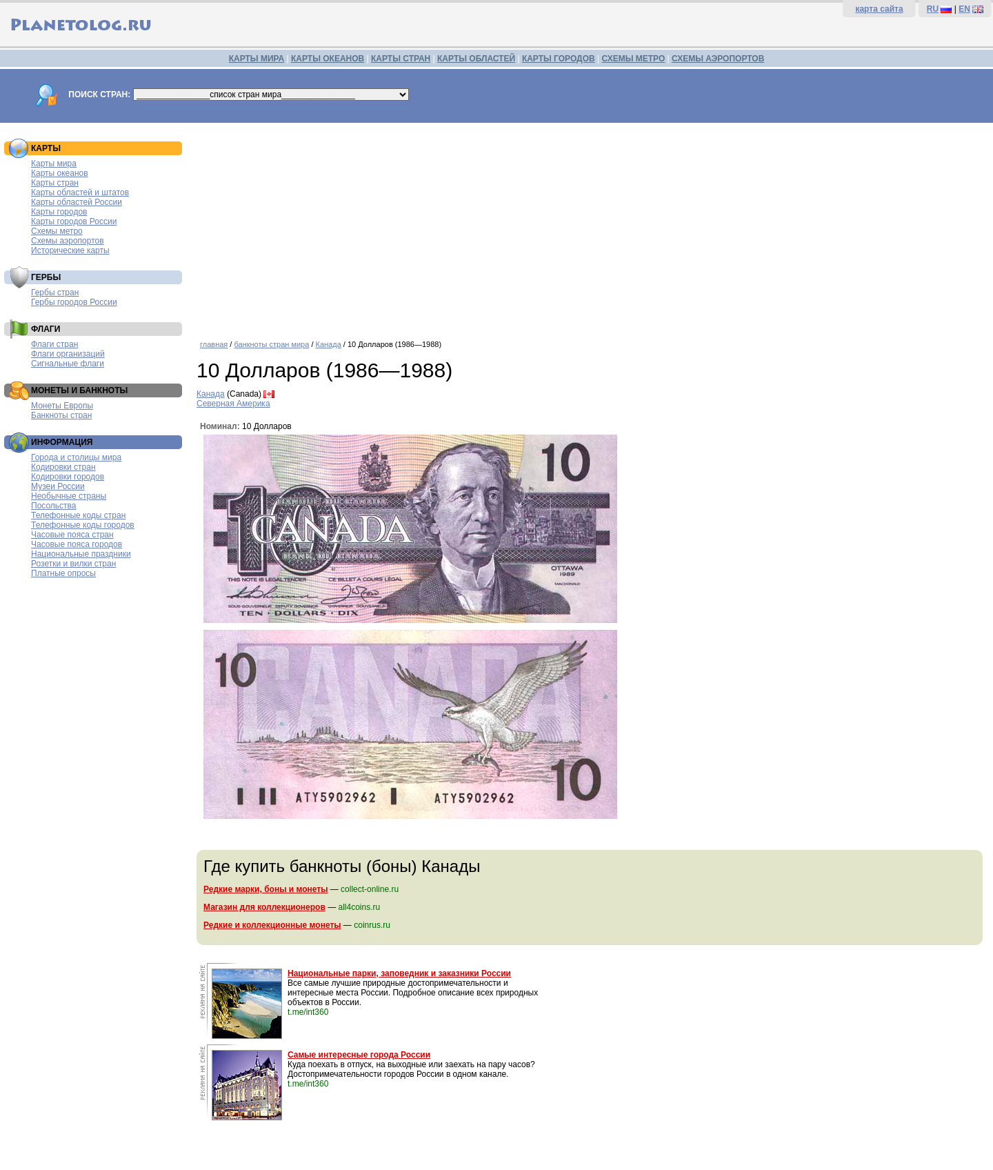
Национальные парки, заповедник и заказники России (399, 973)
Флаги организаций (68, 354)
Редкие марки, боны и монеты (265, 889)
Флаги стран (54, 344)
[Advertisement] (591, 226)
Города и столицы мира (76, 457)
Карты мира (54, 163)
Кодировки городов (67, 477)
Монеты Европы (62, 405)
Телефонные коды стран (78, 515)
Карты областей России (76, 202)
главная (214, 344)
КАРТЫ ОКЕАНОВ (327, 58)
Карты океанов (59, 173)
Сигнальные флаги (67, 363)
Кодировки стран (63, 467)
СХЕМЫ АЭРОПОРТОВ (718, 58)
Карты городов (59, 212)
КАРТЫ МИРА (256, 58)
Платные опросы (63, 573)
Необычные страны (68, 496)
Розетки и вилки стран (73, 563)
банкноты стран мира (271, 344)
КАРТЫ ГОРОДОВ (558, 58)
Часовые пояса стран (72, 534)
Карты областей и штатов (80, 192)
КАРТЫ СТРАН (400, 58)
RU (933, 9)
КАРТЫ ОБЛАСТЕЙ (476, 58)
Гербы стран (55, 292)
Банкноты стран (61, 415)
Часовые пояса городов (76, 544)
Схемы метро (57, 231)
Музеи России (58, 486)
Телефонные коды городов (82, 525)
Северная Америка (233, 403)
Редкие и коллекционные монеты (272, 925)
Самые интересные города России (359, 1055)
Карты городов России (74, 221)
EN (964, 9)
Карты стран (55, 183)
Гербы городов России (74, 302)
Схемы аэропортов (67, 241)
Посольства (54, 505)
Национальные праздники (81, 554)
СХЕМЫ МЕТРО (633, 58)
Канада (328, 344)
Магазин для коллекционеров (264, 907)
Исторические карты (70, 250)
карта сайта (879, 9)
